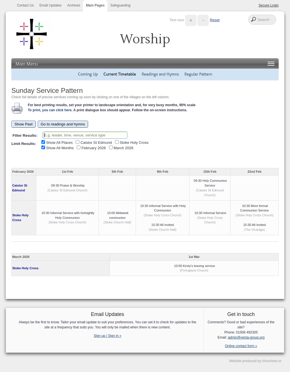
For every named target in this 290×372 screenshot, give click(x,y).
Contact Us (25, 5)
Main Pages (95, 5)
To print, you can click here (49, 110)
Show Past (23, 124)
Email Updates (50, 5)
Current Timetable (119, 74)
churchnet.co (272, 361)
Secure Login (269, 5)
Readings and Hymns (160, 74)
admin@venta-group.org (246, 337)
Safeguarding (120, 5)
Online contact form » (241, 346)
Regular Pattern (198, 74)
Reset (214, 20)
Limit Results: (23, 144)
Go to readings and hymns (63, 124)
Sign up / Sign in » (107, 336)
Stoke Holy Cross (25, 268)
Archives (73, 5)
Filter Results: (24, 135)
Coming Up (88, 74)
